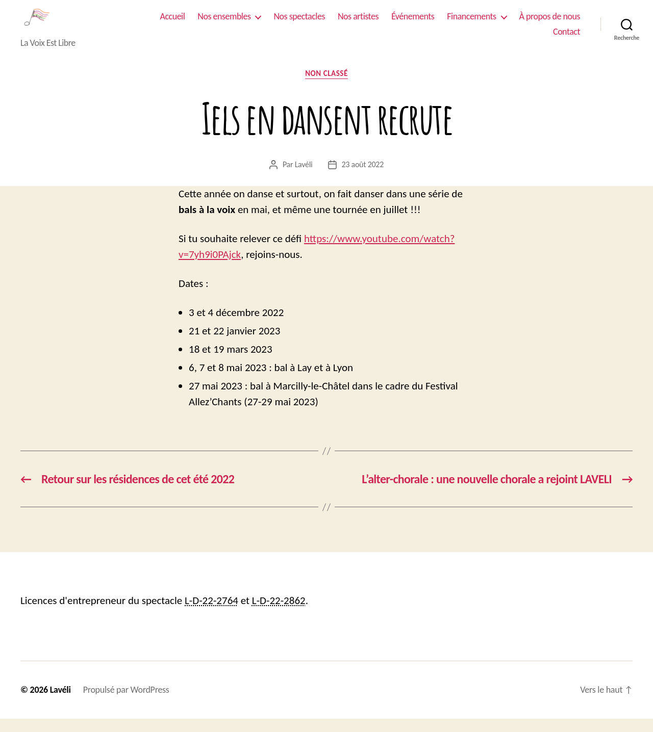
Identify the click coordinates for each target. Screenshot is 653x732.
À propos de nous (549, 23)
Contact (566, 38)
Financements (471, 23)
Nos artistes (358, 23)
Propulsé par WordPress (126, 703)
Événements (412, 23)
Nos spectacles (298, 23)
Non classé (326, 87)
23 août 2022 (363, 177)
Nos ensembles (223, 23)
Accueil (172, 23)
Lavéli (304, 177)
